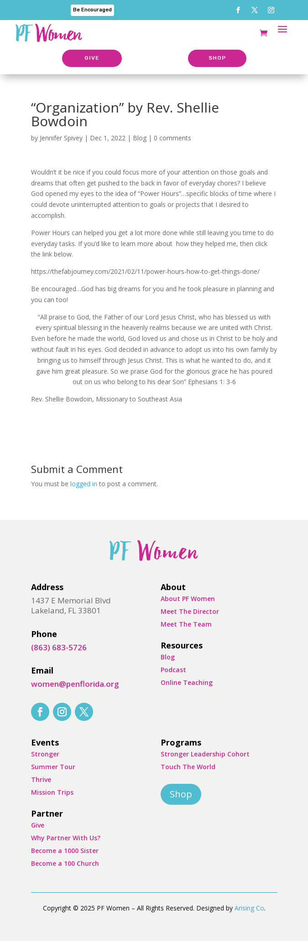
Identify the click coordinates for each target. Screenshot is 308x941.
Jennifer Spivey (61, 138)
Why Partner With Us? (65, 837)
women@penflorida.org (75, 684)
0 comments (172, 138)
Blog (139, 138)
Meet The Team (186, 624)
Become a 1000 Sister (65, 850)
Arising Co (249, 908)
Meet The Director (190, 611)
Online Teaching (187, 682)
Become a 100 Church (65, 863)
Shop (181, 794)
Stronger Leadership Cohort (205, 754)
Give (37, 825)
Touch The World (188, 766)
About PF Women (188, 598)
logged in (83, 483)
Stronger (45, 754)
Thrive (41, 779)
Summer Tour (53, 766)
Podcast (173, 669)
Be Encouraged (92, 10)
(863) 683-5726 (59, 647)
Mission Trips (52, 792)
